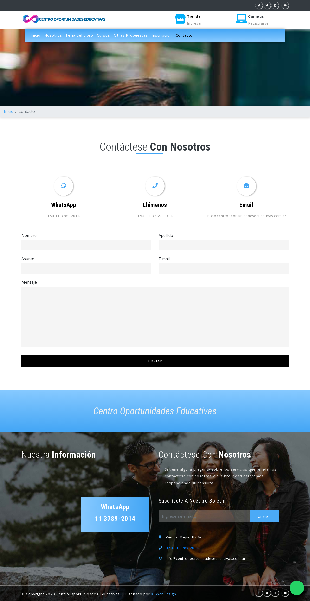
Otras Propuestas (131, 35)
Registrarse (259, 23)
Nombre (29, 235)
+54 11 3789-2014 (63, 215)
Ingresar (195, 23)
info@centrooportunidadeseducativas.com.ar (247, 215)
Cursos (103, 35)
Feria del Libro (79, 35)
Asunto (27, 258)
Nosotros (53, 35)
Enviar (265, 516)
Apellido (166, 235)
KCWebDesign (164, 593)
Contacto (185, 35)
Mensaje (29, 282)
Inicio (35, 35)
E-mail (164, 258)
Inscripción (162, 35)
